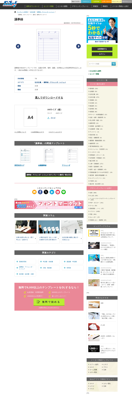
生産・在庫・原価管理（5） (98, 117)
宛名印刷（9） (94, 134)
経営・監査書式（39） (96, 166)
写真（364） (93, 214)
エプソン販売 (94, 364)
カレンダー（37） (95, 217)
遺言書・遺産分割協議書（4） (99, 175)
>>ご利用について (20, 132)
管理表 (69, 268)
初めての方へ (76, 1)
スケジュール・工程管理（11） (99, 149)
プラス (105, 367)
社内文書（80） (94, 94)
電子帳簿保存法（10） (96, 146)
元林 (104, 370)
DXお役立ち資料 (95, 71)
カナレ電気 (93, 372)
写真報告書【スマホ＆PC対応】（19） (101, 172)
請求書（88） (94, 108)
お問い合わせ (106, 1)
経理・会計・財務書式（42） (98, 169)
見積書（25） (94, 100)
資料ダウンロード (32, 6)
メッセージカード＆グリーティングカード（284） (102, 199)
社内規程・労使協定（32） (98, 158)
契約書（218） (94, 88)
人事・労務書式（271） (97, 163)
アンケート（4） (95, 132)
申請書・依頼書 (48, 261)
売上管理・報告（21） (96, 120)
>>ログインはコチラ (55, 132)
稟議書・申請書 (72, 261)
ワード (53, 118)
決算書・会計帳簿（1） (97, 126)
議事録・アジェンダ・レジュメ (26, 268)
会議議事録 (42, 165)
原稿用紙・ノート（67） (97, 208)
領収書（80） (94, 111)
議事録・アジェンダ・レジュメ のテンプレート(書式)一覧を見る (49, 175)
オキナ (92, 367)
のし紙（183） (94, 195)
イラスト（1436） (95, 211)
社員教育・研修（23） (96, 129)
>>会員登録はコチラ (37, 132)
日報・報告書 (47, 268)
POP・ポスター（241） (97, 202)
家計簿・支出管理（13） (97, 184)
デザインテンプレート (80, 6)
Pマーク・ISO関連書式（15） (99, 114)
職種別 (105, 6)
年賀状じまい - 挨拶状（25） (98, 220)
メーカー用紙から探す (120, 6)
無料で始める (51, 302)
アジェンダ (66, 165)
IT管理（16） (94, 181)
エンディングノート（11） (98, 178)
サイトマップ (116, 1)
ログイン (86, 1)
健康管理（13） (94, 143)
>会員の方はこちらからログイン (49, 307)
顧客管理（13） (94, 123)
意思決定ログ (19, 165)
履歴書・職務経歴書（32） (98, 140)
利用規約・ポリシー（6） (97, 155)
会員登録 (96, 1)
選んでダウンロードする (49, 97)
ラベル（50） (94, 205)
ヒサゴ (105, 364)
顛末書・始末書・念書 (26, 274)
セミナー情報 (49, 6)
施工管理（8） (94, 160)
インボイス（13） (95, 152)
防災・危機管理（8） (96, 137)
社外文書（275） (95, 97)
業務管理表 (22, 261)
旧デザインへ (127, 1)
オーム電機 (93, 370)
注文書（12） (94, 103)
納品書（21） (94, 106)
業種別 (95, 6)
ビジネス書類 (62, 6)
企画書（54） (94, 91)
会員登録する (102, 49)
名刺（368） (93, 192)
